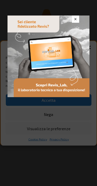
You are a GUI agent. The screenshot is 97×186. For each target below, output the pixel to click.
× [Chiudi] (75, 19)
